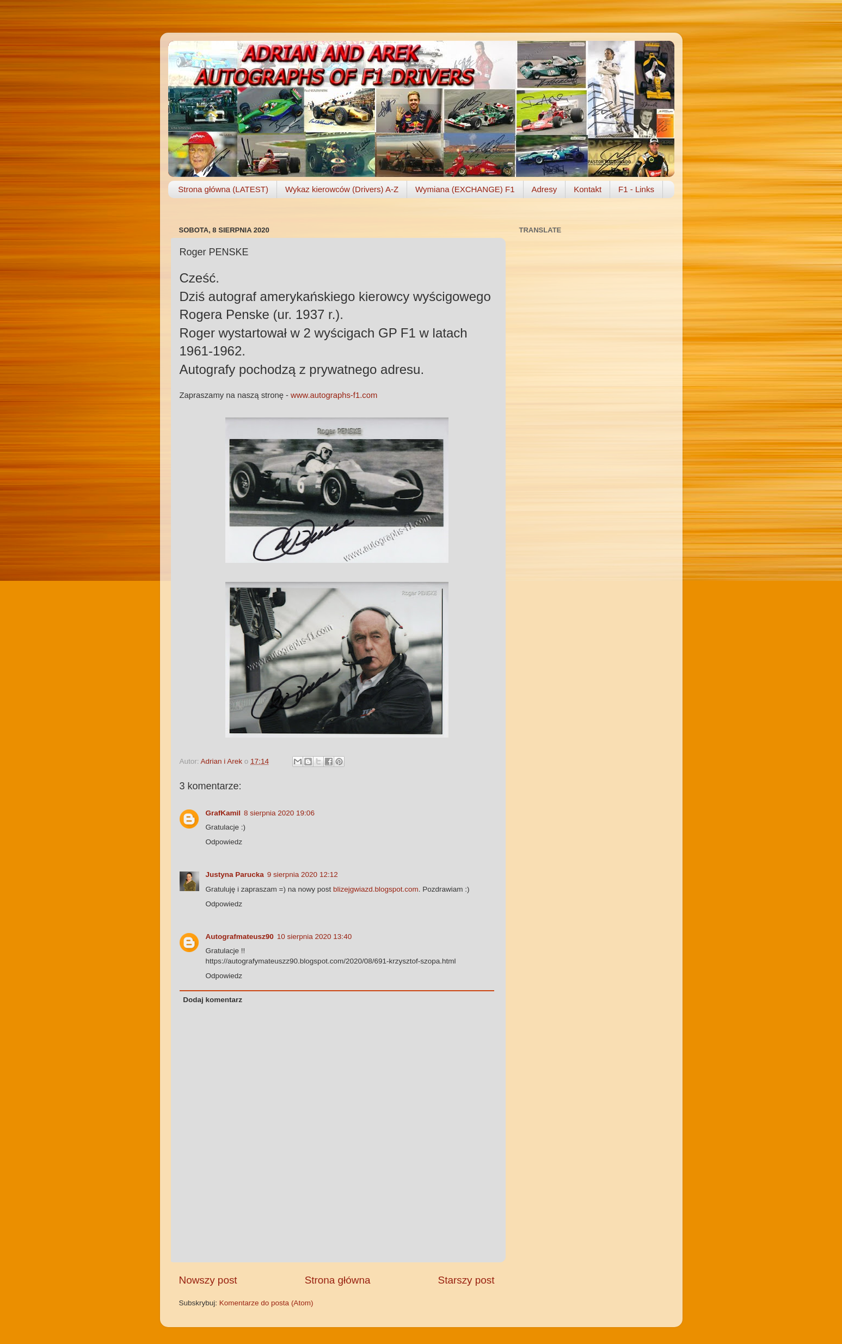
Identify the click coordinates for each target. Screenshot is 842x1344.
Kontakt (587, 189)
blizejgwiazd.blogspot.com (376, 889)
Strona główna (338, 1280)
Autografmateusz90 (240, 936)
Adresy (544, 189)
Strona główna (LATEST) (223, 189)
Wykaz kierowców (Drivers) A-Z (341, 189)
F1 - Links (636, 189)
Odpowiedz (224, 842)
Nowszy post (208, 1280)
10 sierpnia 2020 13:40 (314, 936)
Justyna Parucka (235, 874)
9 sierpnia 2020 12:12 (302, 874)
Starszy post (466, 1280)
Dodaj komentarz (212, 1000)
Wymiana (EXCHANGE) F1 (464, 189)
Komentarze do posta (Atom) (266, 1303)
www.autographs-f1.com (334, 395)
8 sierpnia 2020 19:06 (279, 813)
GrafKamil (223, 813)
